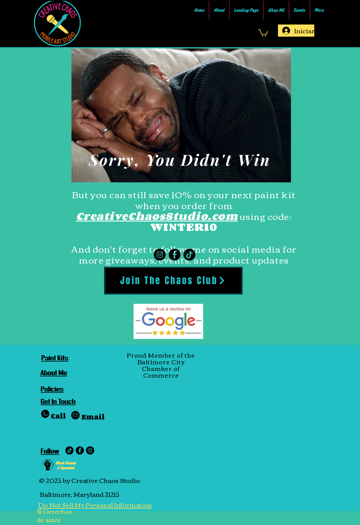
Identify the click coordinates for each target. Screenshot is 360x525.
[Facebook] (174, 255)
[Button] (315, 334)
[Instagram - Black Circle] (90, 450)
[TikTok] (189, 255)
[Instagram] (160, 255)
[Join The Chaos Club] (173, 281)
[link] (263, 32)
